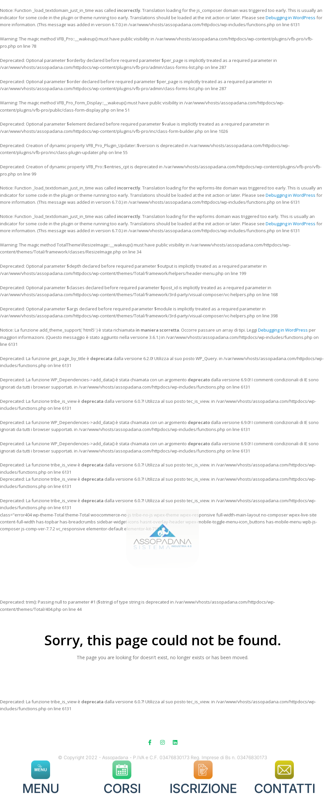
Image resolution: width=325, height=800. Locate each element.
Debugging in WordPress (290, 18)
